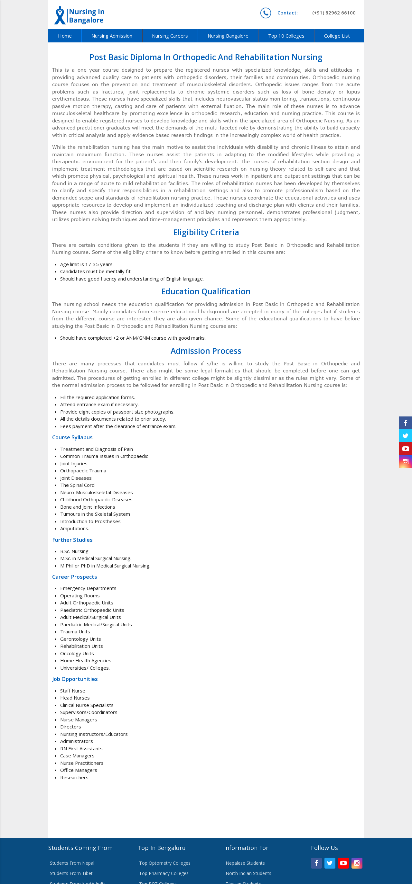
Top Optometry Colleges (165, 863)
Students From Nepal (72, 863)
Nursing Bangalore (228, 35)
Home (65, 35)
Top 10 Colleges (286, 35)
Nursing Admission (111, 35)
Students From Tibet (71, 873)
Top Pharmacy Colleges (164, 873)
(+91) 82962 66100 (316, 12)
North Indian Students (248, 873)
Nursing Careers (170, 35)
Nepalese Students (245, 863)
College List (337, 35)
